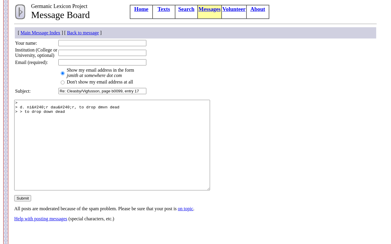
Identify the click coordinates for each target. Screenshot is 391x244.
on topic (185, 226)
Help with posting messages (40, 236)
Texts (164, 9)
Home (141, 9)
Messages (209, 9)
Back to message (83, 32)
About (257, 9)
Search (186, 9)
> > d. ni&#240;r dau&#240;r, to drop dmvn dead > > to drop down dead (124, 154)
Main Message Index (40, 32)
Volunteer (234, 9)
